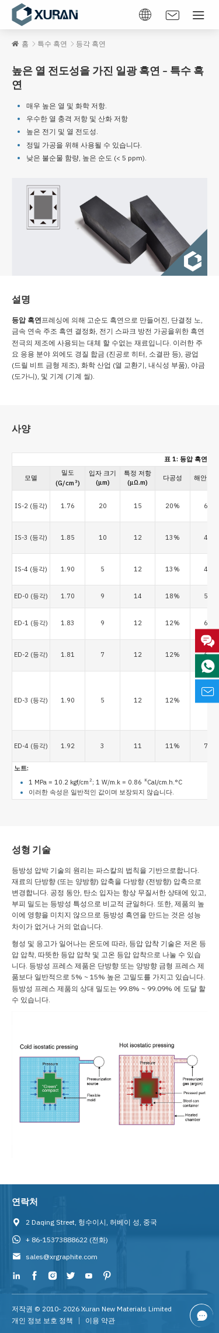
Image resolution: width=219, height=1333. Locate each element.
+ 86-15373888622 (57, 1239)
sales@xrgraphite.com (62, 1256)
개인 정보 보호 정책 (42, 1320)
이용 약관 (100, 1320)
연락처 (25, 1201)
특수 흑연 (52, 43)
